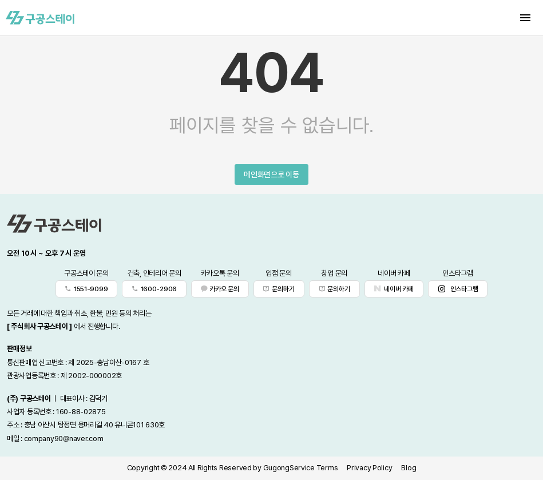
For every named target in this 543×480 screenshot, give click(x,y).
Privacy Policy (369, 467)
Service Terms (314, 467)
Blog (408, 467)
